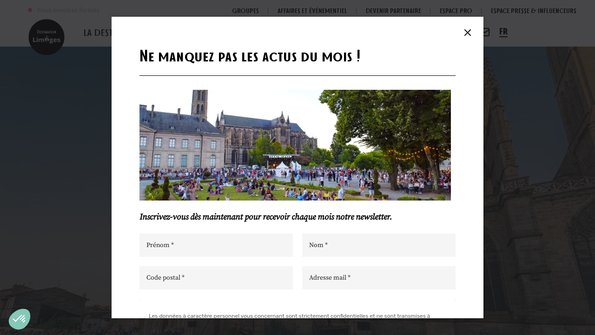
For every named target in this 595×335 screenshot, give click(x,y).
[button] (19, 319)
